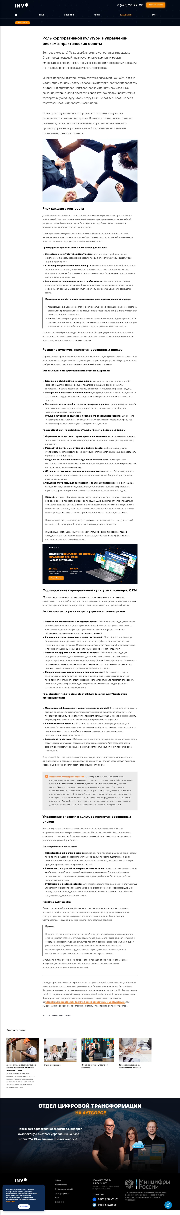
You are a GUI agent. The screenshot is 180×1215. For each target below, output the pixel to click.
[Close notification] (43, 1186)
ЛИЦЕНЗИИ (69, 15)
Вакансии (59, 1207)
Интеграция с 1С (62, 1198)
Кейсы (97, 15)
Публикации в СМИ (64, 1194)
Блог (154, 15)
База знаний (126, 15)
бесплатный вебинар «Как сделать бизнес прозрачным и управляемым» (85, 1004)
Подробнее (10, 1201)
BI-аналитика (61, 1189)
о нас (41, 15)
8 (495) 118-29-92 (130, 5)
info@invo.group (107, 1209)
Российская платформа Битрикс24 (66, 779)
